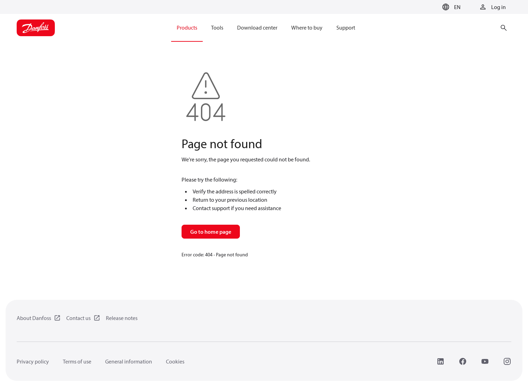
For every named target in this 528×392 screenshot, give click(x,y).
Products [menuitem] (187, 27)
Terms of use (77, 361)
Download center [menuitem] (257, 27)
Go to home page (210, 231)
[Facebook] (463, 361)
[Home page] (36, 27)
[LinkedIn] (440, 361)
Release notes (121, 317)
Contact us (78, 317)
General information (128, 361)
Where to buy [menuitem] (306, 27)
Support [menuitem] (345, 27)
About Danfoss (34, 317)
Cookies (175, 361)
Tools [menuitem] (217, 27)
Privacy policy (33, 361)
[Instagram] (507, 361)
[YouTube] (485, 361)
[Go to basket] (428, 7)
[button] (450, 7)
